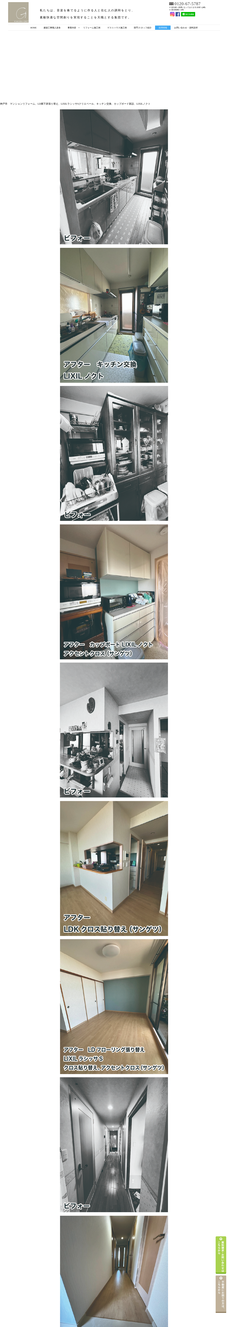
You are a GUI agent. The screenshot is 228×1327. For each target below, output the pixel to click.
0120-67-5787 (187, 4)
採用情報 (163, 27)
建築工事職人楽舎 (52, 27)
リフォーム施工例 (91, 27)
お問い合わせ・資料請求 (186, 27)
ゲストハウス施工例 (117, 27)
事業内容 (72, 27)
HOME (33, 27)
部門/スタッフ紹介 (143, 27)
